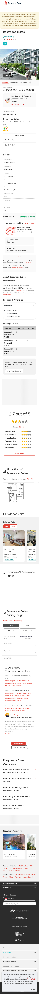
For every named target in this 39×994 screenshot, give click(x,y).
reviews (22, 427)
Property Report (19, 934)
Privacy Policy (31, 979)
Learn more (27, 263)
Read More (7, 294)
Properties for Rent (9, 961)
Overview (5, 82)
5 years (25, 630)
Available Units (25, 82)
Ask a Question (18, 743)
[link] (19, 100)
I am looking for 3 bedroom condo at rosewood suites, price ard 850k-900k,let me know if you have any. (18, 683)
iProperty (19, 940)
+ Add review (19, 454)
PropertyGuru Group (10, 884)
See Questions (19, 747)
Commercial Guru (19, 910)
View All (30, 479)
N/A (9, 630)
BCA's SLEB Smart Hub (18, 267)
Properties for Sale (9, 957)
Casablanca (32, 854)
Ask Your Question (14, 371)
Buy (6, 526)
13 (6, 75)
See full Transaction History (13, 621)
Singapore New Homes (11, 966)
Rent (13, 526)
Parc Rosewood (9, 854)
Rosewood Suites (10, 555)
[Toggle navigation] (36, 4)
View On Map (29, 223)
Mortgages (7, 952)
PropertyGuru (8, 948)
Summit (19, 926)
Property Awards (19, 918)
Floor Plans (14, 82)
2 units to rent (19, 145)
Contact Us (7, 888)
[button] (34, 884)
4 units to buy (19, 140)
